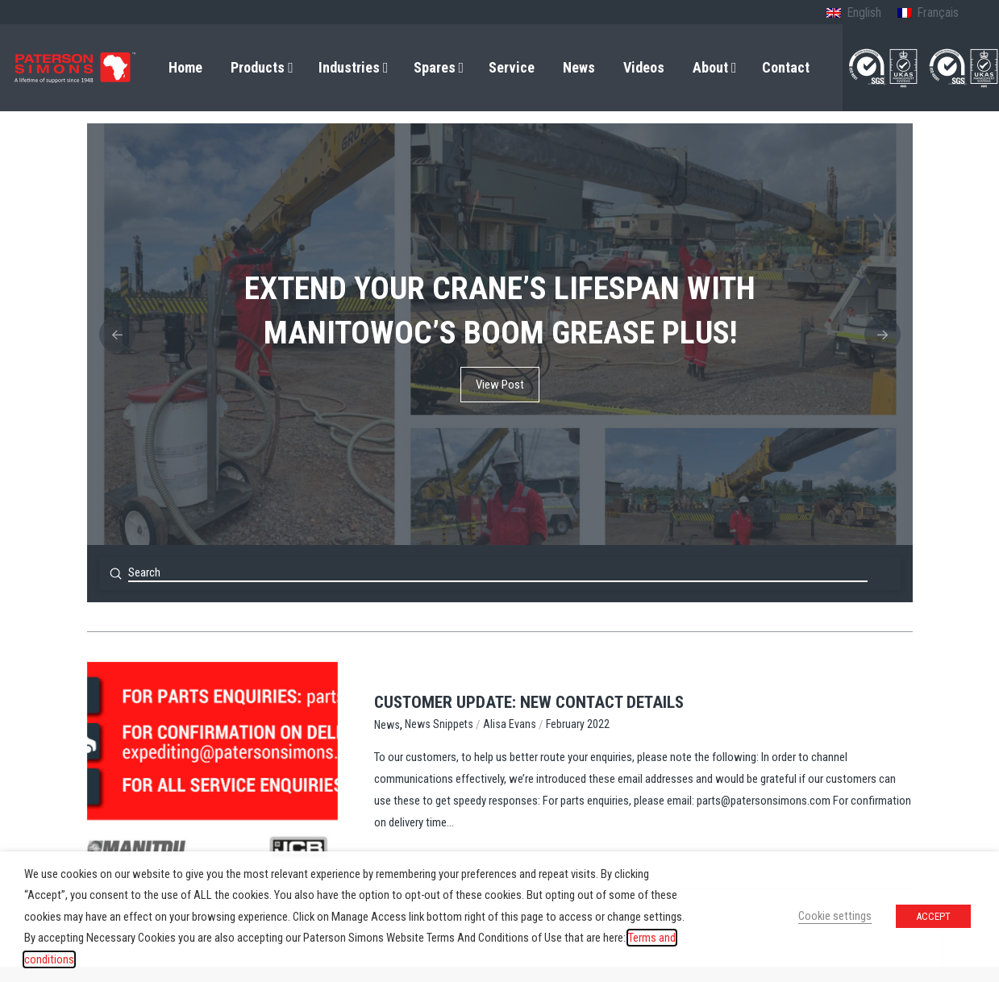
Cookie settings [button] (835, 916)
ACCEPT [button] (933, 916)
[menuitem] (853, 13)
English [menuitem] (864, 12)
